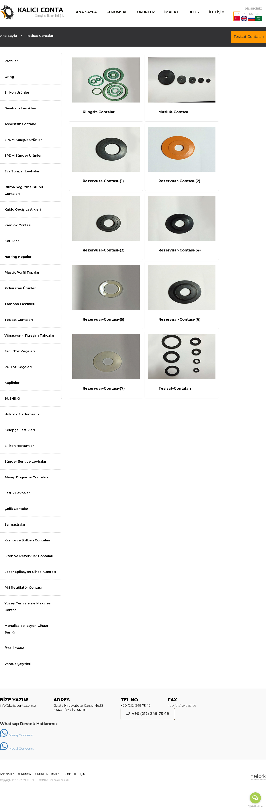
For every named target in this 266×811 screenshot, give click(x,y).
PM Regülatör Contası (23, 587)
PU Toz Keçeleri (18, 367)
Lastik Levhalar (17, 493)
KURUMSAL (117, 12)
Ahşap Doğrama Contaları (26, 477)
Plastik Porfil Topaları (22, 272)
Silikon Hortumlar (19, 446)
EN (244, 16)
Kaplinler (12, 383)
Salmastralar (14, 524)
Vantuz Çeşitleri (17, 664)
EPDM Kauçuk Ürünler (23, 140)
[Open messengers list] (255, 797)
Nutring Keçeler (17, 257)
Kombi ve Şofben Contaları (27, 540)
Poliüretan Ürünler (20, 288)
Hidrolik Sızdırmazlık (21, 414)
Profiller (11, 61)
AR (258, 16)
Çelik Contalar (16, 509)
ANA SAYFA (86, 12)
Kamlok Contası (17, 225)
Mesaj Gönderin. (17, 735)
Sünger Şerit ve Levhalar (25, 461)
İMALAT (171, 12)
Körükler (11, 241)
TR (237, 16)
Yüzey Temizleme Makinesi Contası (27, 606)
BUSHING (12, 398)
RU (251, 16)
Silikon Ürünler (16, 92)
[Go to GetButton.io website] (255, 806)
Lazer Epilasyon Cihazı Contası (30, 572)
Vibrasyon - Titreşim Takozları (29, 335)
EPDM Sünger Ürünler (23, 155)
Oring (9, 77)
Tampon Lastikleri (19, 304)
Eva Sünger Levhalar (21, 171)
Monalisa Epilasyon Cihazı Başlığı (26, 629)
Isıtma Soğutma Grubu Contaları (23, 190)
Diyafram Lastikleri (20, 108)
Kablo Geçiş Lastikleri (22, 209)
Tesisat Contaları (248, 37)
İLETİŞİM (217, 12)
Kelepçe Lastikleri (19, 430)
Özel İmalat (14, 648)
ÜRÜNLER (146, 12)
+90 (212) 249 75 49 (136, 706)
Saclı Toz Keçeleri (19, 351)
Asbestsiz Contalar (20, 124)
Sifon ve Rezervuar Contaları (28, 556)
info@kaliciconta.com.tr (18, 706)
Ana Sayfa (8, 36)
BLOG (193, 12)
